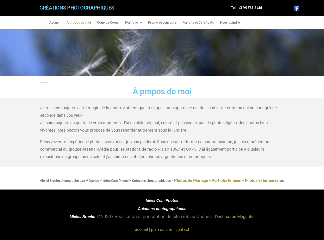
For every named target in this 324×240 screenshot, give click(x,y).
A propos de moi (79, 22)
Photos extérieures (262, 180)
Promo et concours (162, 22)
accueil (141, 229)
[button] (133, 22)
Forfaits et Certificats (198, 22)
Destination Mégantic (234, 216)
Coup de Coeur (108, 22)
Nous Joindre (230, 22)
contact (182, 229)
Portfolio (133, 22)
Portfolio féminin (226, 180)
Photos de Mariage (191, 180)
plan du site (161, 229)
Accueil (54, 22)
